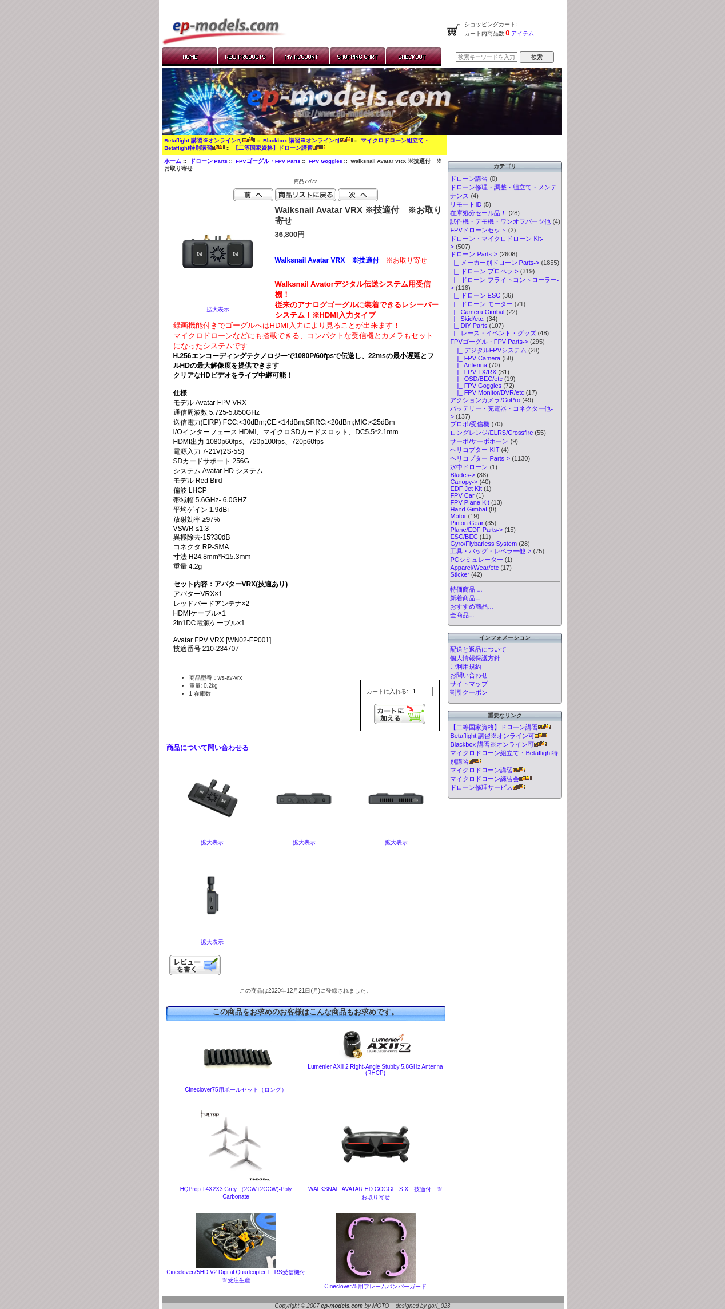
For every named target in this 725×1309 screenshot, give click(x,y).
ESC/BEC (463, 536)
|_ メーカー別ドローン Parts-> (494, 262)
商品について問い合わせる (207, 748)
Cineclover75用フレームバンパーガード (375, 1286)
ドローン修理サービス (487, 787)
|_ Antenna (468, 365)
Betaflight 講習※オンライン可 (209, 140)
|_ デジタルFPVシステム (488, 350)
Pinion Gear (466, 522)
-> (473, 254)
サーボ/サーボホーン (479, 441)
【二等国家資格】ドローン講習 (279, 148)
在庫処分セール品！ (478, 212)
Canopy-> (463, 481)
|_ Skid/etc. (467, 318)
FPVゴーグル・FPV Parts (268, 161)
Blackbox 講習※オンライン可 (308, 140)
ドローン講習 (469, 178)
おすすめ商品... (471, 606)
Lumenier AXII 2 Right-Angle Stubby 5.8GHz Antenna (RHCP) (375, 1070)
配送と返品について (478, 649)
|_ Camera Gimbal (477, 311)
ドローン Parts (209, 161)
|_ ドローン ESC (475, 295)
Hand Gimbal (468, 509)
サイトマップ (469, 683)
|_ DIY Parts (468, 325)
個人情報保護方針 (475, 657)
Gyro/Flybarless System (483, 543)
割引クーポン (469, 692)
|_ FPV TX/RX (473, 371)
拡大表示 (212, 840)
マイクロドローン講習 (487, 770)
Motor (458, 516)
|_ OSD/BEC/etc (476, 378)
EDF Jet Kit (466, 488)
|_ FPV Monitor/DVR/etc (487, 392)
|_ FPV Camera (475, 358)
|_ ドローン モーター (481, 303)
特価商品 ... (466, 589)
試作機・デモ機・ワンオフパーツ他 (500, 221)
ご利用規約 (465, 666)
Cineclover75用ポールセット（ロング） (235, 1089)
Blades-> (462, 474)
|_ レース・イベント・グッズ (493, 333)
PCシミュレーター (476, 559)
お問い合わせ (469, 675)
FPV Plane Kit (469, 502)
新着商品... (465, 597)
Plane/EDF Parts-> (476, 529)
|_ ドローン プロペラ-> (484, 271)
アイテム (522, 33)
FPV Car (462, 495)
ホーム (172, 161)
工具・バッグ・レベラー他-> (490, 551)
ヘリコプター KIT (474, 449)
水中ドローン (469, 466)
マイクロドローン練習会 (491, 778)
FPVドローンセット (478, 230)
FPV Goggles (325, 161)
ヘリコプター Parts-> (480, 458)
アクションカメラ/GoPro (485, 399)
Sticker (459, 574)
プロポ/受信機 (469, 424)
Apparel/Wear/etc (474, 567)
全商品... (462, 615)
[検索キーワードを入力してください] (486, 57)
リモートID (465, 204)
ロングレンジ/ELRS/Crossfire (491, 432)
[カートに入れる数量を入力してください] (422, 691)
